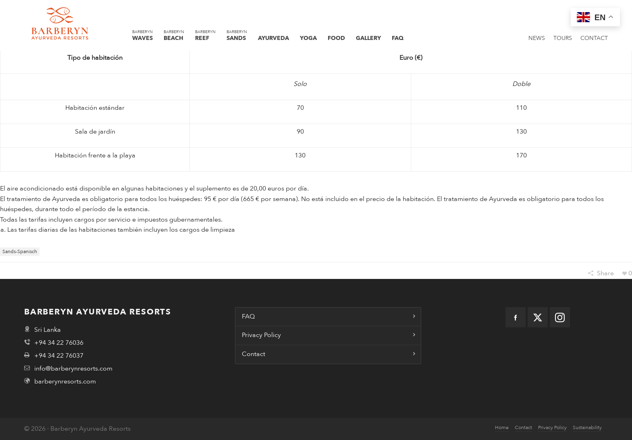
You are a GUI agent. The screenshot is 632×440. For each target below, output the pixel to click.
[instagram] (560, 317)
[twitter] (538, 317)
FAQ (248, 316)
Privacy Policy (261, 335)
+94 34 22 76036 (58, 342)
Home (502, 427)
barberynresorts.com (65, 381)
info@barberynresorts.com (73, 368)
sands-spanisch (19, 251)
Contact (253, 354)
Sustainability (587, 427)
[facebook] (515, 317)
